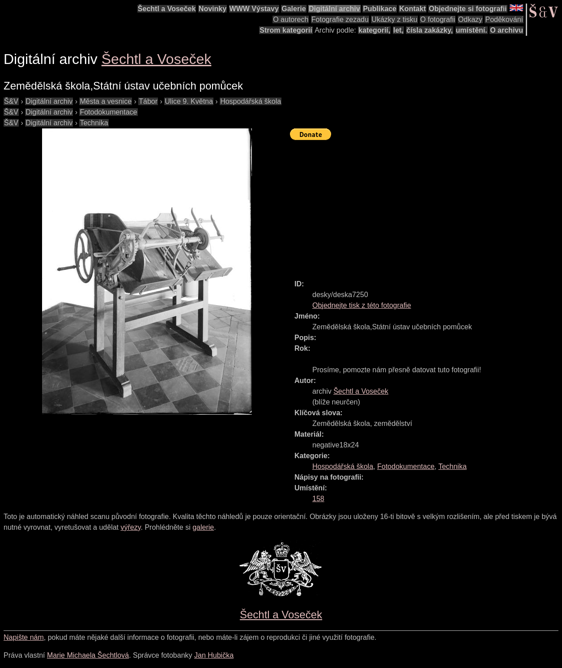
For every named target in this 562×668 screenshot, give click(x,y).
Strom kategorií (286, 30)
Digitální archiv (334, 9)
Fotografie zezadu (340, 19)
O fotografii (437, 19)
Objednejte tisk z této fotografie (361, 305)
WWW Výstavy (254, 9)
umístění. (471, 30)
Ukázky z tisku (394, 19)
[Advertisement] (426, 205)
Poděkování (504, 19)
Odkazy (470, 19)
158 (318, 498)
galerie (203, 527)
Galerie (293, 9)
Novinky (212, 9)
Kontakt (412, 9)
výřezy (130, 527)
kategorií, (374, 30)
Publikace (379, 9)
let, (398, 30)
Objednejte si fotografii (468, 9)
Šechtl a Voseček (167, 9)
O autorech (290, 19)
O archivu (506, 30)
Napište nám (24, 637)
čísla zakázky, (429, 30)
